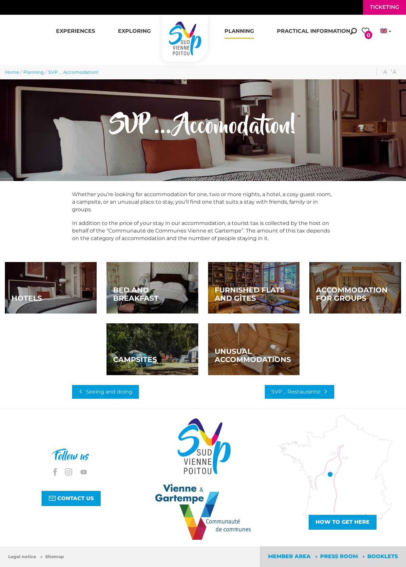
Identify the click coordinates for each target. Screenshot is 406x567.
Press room (339, 556)
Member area (290, 556)
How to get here (343, 522)
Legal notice (22, 556)
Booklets (382, 556)
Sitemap (54, 556)
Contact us (71, 498)
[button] (75, 27)
